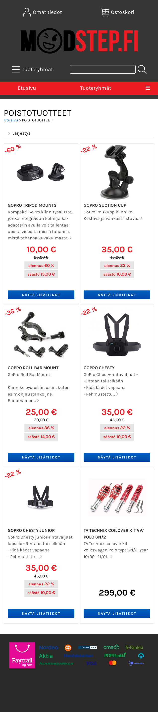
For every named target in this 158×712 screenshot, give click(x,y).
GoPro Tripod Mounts (32, 205)
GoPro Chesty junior (31, 530)
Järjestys (18, 133)
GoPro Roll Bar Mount (33, 367)
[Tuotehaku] (103, 69)
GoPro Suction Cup (105, 205)
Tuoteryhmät (95, 88)
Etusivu (27, 88)
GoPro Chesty (99, 367)
